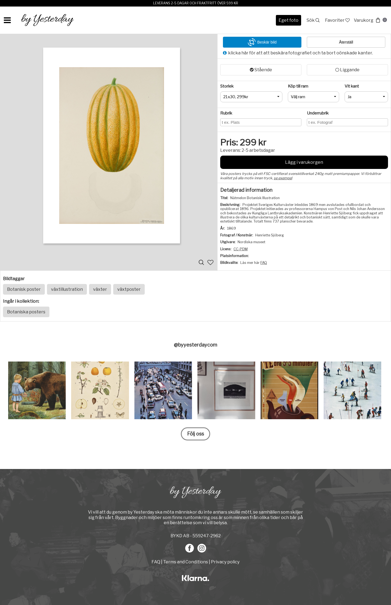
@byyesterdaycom (195, 345)
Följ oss (195, 434)
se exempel (283, 178)
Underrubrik (318, 113)
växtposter (129, 289)
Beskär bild (262, 42)
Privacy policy (225, 561)
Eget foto (288, 20)
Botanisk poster (24, 289)
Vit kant (352, 86)
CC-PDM (241, 249)
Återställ (346, 42)
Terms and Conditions (185, 561)
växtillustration (67, 289)
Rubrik (226, 113)
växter (100, 289)
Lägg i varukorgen (304, 162)
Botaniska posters (26, 311)
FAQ (263, 263)
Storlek (227, 86)
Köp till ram (298, 86)
